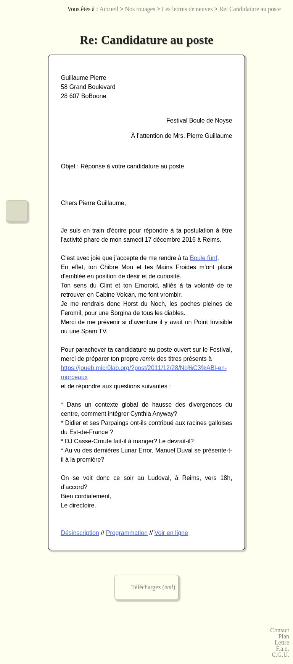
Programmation (127, 533)
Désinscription (80, 533)
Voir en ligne (171, 533)
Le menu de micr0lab (16, 21)
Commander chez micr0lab (16, 238)
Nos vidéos (16, 156)
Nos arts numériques (16, 102)
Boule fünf (203, 258)
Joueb (256, 20)
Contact (279, 630)
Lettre (282, 643)
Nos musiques (16, 48)
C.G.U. (280, 655)
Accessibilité (279, 20)
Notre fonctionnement (16, 211)
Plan (284, 636)
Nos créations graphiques (16, 75)
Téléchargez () (153, 587)
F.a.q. (282, 649)
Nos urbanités (16, 183)
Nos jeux (16, 129)
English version (268, 20)
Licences (245, 20)
